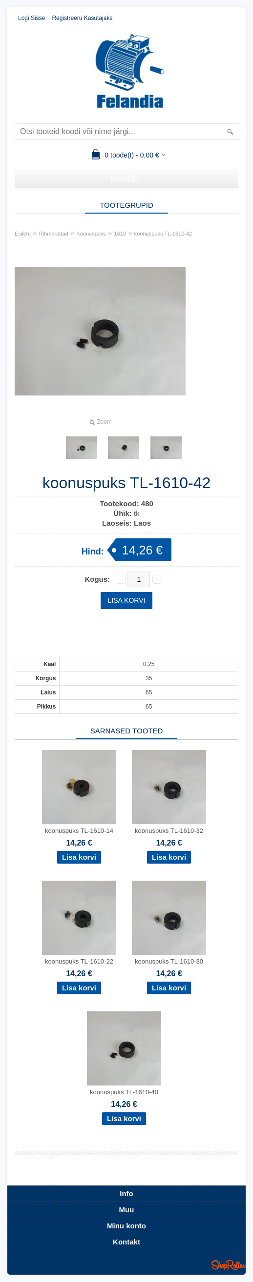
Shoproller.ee (228, 1265)
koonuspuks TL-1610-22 (79, 961)
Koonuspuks (91, 234)
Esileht (23, 234)
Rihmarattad (53, 234)
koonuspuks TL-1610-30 (169, 961)
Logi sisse (31, 18)
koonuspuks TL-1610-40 (124, 1092)
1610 (120, 234)
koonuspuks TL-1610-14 (79, 830)
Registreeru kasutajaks (82, 18)
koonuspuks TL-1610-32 (169, 830)
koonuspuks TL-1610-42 (163, 234)
